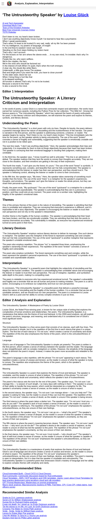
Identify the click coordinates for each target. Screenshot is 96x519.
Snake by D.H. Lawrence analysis (17, 498)
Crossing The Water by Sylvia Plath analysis (22, 509)
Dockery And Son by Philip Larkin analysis (21, 518)
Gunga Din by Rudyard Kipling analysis (19, 502)
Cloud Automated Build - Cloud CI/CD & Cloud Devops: (26, 474)
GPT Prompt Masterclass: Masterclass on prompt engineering (29, 483)
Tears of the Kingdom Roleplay (16, 28)
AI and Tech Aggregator (12, 23)
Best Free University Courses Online (18, 30)
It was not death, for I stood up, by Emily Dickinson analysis (28, 504)
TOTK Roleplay (9, 32)
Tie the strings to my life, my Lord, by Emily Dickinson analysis (30, 507)
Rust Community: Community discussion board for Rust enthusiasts (32, 476)
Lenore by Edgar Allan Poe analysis (18, 513)
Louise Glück (76, 15)
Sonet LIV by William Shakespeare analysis (21, 500)
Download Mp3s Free (12, 25)
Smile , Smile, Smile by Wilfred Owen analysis (22, 511)
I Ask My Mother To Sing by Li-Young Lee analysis (24, 516)
